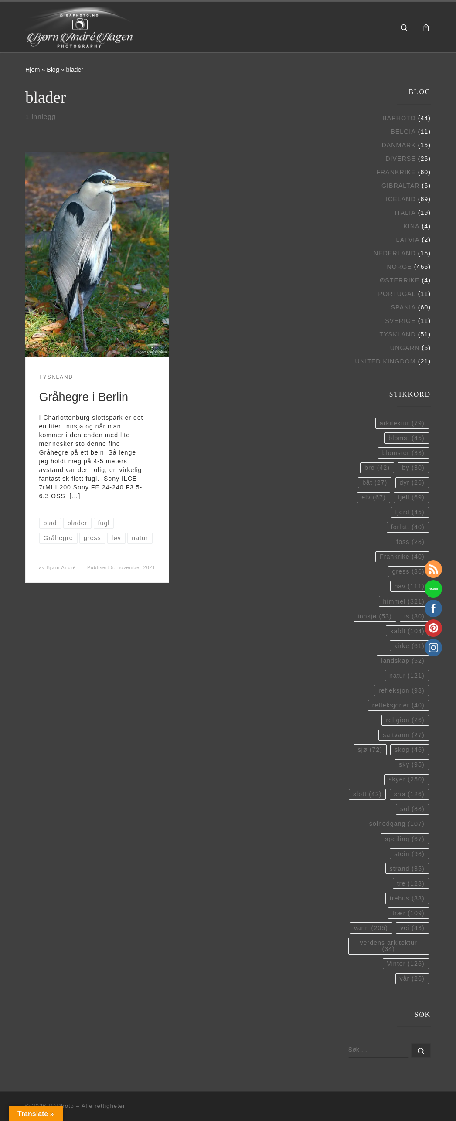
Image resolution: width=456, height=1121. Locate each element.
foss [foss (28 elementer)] (410, 541)
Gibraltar (400, 185)
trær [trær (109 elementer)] (408, 913)
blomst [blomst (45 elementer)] (406, 438)
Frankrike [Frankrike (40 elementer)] (402, 556)
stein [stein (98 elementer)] (409, 853)
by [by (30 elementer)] (413, 467)
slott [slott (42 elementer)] (367, 794)
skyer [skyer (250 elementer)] (406, 779)
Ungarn (405, 347)
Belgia (403, 131)
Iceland (401, 199)
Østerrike (399, 280)
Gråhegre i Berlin (84, 397)
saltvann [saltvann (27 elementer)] (403, 734)
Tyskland (397, 334)
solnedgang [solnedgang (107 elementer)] (397, 823)
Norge (399, 266)
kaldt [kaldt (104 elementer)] (407, 631)
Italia (405, 212)
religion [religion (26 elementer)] (405, 720)
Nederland (395, 253)
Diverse (400, 158)
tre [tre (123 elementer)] (411, 883)
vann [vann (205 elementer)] (371, 927)
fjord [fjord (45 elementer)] (410, 512)
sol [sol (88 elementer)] (412, 808)
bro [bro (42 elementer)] (377, 467)
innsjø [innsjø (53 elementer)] (374, 616)
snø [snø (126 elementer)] (409, 794)
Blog (53, 69)
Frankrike (396, 172)
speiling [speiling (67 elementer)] (405, 839)
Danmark (398, 145)
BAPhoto (398, 118)
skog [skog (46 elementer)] (409, 749)
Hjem (32, 69)
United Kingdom (385, 361)
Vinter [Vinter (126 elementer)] (405, 963)
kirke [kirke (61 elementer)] (409, 645)
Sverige (400, 320)
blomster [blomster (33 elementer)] (403, 452)
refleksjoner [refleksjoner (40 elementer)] (398, 705)
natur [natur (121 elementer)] (407, 675)
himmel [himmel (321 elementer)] (403, 601)
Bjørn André (61, 567)
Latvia (408, 239)
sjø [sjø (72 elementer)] (370, 749)
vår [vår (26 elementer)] (412, 978)
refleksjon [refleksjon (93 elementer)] (401, 690)
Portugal (397, 293)
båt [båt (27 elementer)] (374, 482)
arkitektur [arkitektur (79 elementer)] (402, 423)
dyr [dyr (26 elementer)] (412, 482)
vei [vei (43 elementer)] (412, 927)
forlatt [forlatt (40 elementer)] (408, 526)
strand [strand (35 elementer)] (407, 868)
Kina (411, 226)
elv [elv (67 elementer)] (373, 497)
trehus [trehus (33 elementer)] (407, 898)
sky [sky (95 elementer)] (412, 764)
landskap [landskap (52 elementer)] (402, 660)
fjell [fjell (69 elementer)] (411, 497)
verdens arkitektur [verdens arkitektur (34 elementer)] (388, 945)
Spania (403, 307)
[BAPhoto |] (79, 26)
